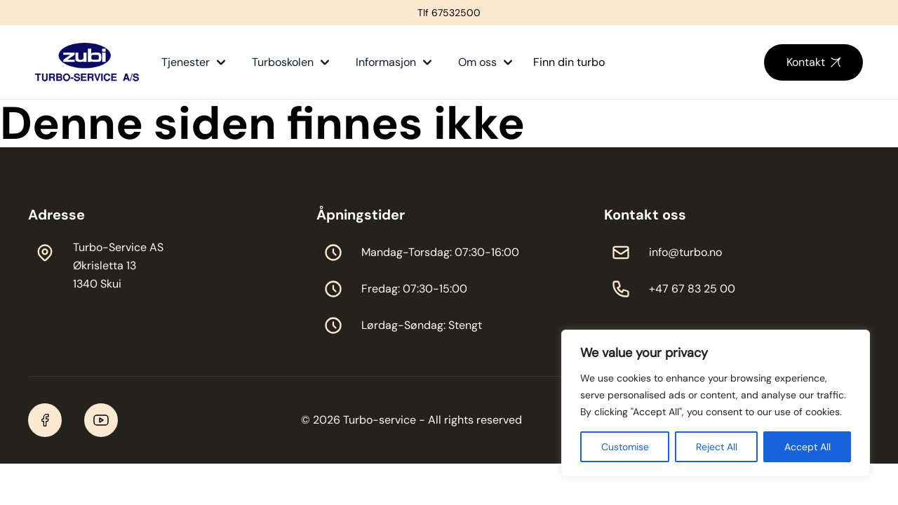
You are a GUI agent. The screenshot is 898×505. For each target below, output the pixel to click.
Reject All (716, 446)
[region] (715, 403)
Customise (625, 446)
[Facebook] (45, 420)
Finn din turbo (569, 62)
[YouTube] (101, 420)
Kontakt (813, 62)
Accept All (807, 446)
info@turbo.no (685, 252)
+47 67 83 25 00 (692, 288)
